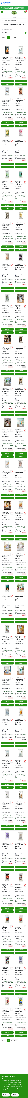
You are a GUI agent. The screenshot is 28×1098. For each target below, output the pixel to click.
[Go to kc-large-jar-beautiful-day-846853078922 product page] (7, 562)
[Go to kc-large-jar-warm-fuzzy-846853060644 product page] (7, 437)
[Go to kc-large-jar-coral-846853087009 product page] (7, 768)
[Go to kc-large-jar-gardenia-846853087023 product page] (7, 810)
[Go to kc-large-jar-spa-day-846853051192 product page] (20, 272)
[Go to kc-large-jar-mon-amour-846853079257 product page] (7, 644)
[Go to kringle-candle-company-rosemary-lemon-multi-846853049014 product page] (20, 231)
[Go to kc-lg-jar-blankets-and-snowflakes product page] (20, 975)
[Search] (26, 20)
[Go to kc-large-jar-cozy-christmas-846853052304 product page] (7, 355)
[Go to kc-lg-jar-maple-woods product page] (7, 934)
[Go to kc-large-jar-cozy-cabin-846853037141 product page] (7, 107)
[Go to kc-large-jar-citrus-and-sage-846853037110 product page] (7, 148)
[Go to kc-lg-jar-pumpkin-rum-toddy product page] (20, 934)
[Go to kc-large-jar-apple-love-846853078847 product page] (7, 520)
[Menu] (2, 12)
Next (15, 37)
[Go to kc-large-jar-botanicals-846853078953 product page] (20, 562)
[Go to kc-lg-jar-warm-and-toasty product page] (7, 975)
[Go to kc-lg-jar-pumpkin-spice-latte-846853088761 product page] (7, 65)
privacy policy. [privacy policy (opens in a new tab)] (5, 1086)
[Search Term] (14, 20)
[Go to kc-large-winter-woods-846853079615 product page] (7, 727)
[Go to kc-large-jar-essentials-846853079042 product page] (20, 603)
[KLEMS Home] (14, 13)
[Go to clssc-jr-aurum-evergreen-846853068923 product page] (20, 479)
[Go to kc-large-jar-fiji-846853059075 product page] (7, 396)
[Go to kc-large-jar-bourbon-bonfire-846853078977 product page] (7, 603)
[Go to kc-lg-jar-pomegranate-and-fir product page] (7, 1016)
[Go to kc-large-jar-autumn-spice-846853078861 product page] (20, 520)
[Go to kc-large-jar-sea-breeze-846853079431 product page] (20, 686)
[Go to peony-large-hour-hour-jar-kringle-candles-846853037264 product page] (20, 148)
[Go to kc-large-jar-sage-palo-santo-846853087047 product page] (20, 810)
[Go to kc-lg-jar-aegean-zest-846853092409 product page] (20, 1016)
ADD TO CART (7, 81)
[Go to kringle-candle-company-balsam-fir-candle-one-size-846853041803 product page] (7, 189)
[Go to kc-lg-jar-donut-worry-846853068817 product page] (20, 437)
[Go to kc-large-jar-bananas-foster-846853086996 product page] (20, 727)
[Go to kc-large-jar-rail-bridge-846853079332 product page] (20, 644)
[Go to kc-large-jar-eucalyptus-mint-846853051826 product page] (7, 313)
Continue (5, 1095)
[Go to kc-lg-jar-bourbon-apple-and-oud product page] (7, 892)
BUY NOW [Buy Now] (7, 84)
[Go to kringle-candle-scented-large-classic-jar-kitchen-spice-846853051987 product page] (20, 355)
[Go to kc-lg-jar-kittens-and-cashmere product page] (20, 892)
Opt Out (15, 1095)
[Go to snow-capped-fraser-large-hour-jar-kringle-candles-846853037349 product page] (20, 65)
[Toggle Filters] (26, 33)
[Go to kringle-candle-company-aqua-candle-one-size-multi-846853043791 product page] (20, 189)
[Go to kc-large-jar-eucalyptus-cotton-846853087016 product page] (20, 768)
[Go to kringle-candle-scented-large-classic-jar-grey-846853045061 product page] (7, 231)
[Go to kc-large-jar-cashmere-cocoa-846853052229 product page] (20, 313)
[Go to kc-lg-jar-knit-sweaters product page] (20, 851)
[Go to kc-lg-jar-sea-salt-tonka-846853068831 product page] (7, 479)
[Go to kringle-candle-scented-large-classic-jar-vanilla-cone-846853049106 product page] (7, 272)
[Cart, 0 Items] (25, 12)
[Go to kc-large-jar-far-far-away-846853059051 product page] (20, 396)
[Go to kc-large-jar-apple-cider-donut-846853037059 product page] (20, 107)
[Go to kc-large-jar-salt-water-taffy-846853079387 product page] (7, 686)
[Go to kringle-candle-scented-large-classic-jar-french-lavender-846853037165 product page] (7, 851)
